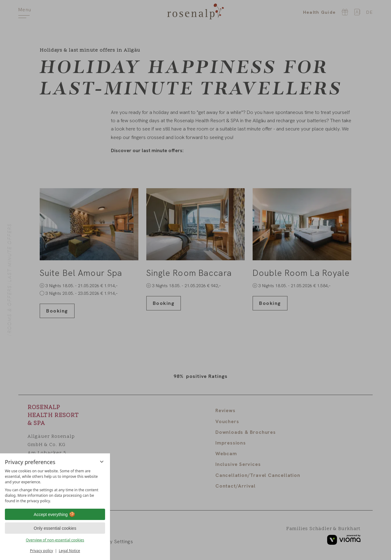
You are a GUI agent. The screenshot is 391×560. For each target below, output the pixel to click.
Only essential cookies (55, 528)
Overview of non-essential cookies (55, 540)
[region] (55, 486)
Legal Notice (69, 550)
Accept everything (55, 514)
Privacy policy (41, 550)
